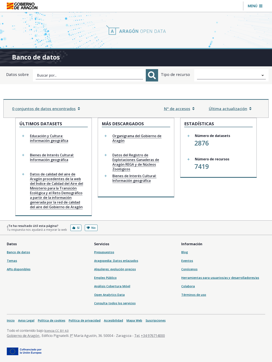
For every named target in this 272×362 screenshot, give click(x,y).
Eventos (187, 261)
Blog (184, 252)
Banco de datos (18, 252)
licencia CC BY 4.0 (56, 331)
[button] (255, 5)
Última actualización (230, 108)
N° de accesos (179, 108)
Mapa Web (134, 320)
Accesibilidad (113, 320)
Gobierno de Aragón (23, 335)
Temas (12, 261)
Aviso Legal (26, 320)
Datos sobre (17, 74)
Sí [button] (75, 228)
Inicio (11, 320)
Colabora (188, 286)
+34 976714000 (153, 335)
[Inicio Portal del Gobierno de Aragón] (22, 6)
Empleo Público (105, 278)
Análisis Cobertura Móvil (112, 286)
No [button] (91, 228)
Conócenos (189, 269)
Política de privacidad (85, 320)
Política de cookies (51, 320)
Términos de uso (193, 295)
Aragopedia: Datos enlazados (116, 261)
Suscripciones (156, 320)
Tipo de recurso (175, 74)
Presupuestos (104, 252)
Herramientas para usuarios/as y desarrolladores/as (220, 278)
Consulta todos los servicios (115, 303)
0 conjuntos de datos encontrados (46, 108)
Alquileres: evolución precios (115, 269)
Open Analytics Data (109, 295)
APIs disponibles (18, 269)
